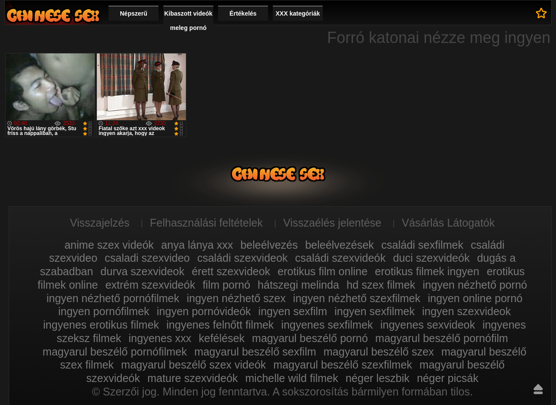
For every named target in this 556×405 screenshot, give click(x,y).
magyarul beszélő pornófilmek (115, 352)
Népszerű (133, 13)
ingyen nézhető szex (236, 298)
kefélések (222, 338)
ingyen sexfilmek (374, 311)
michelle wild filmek (291, 378)
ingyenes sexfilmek (327, 325)
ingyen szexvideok (466, 311)
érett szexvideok (231, 271)
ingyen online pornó (475, 298)
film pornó (226, 285)
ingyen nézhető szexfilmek (356, 298)
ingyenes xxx (160, 338)
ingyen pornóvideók (204, 311)
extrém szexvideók (150, 285)
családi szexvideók (340, 258)
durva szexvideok (142, 271)
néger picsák (448, 378)
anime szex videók (109, 245)
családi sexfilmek (422, 245)
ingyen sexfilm (292, 311)
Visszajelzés (99, 223)
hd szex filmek (381, 285)
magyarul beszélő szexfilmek (342, 365)
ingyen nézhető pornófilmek (112, 298)
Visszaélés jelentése (332, 223)
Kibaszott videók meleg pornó (188, 20)
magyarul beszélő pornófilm (441, 338)
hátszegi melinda (298, 285)
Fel (538, 389)
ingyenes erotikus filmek (101, 325)
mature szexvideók (192, 378)
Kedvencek (541, 13)
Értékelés (242, 13)
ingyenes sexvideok (428, 325)
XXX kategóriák (298, 13)
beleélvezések (339, 245)
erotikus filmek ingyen (427, 271)
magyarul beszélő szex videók (193, 365)
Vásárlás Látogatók (448, 223)
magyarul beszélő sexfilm (255, 352)
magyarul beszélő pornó (310, 338)
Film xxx (53, 15)
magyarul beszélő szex (379, 352)
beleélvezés (269, 245)
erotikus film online (322, 271)
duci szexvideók (431, 258)
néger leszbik (377, 378)
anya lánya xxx (197, 245)
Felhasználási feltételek (206, 223)
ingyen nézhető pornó (475, 285)
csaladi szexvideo (147, 258)
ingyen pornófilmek (103, 311)
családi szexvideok (242, 258)
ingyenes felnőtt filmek (220, 325)
